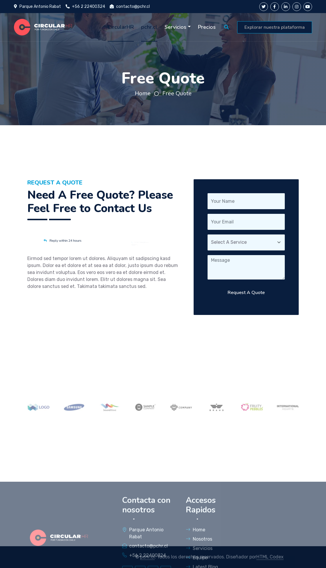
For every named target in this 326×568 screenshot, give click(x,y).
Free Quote (177, 93)
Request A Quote (246, 292)
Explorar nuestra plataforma (274, 27)
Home (143, 93)
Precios (207, 27)
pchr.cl (149, 27)
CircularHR (121, 27)
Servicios (175, 27)
